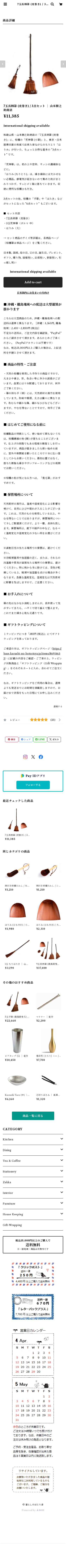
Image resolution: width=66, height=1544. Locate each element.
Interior (8, 1193)
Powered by (33, 1510)
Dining (7, 1150)
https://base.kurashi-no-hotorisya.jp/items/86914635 (33, 653)
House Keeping (13, 1214)
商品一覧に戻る (33, 1116)
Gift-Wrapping (12, 1225)
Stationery (9, 1171)
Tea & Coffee (12, 1160)
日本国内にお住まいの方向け (33, 292)
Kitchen (8, 1139)
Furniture (9, 1203)
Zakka (7, 1182)
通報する (58, 706)
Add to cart (33, 282)
